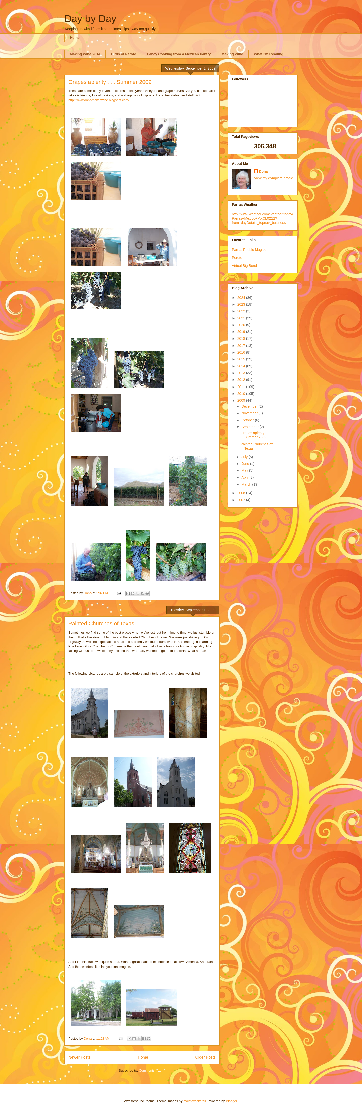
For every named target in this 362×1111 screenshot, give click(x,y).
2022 (241, 311)
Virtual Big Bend (244, 266)
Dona (263, 171)
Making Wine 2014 (85, 54)
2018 (241, 338)
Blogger (231, 1101)
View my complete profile (273, 178)
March (246, 484)
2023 (241, 304)
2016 (241, 352)
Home (75, 38)
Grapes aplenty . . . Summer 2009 (109, 82)
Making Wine (232, 54)
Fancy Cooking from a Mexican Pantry (179, 54)
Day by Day (90, 18)
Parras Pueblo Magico (249, 250)
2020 (241, 325)
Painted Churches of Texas (101, 623)
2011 (241, 387)
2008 (241, 493)
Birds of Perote (123, 54)
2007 (241, 500)
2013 (241, 373)
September (250, 427)
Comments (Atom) (152, 1070)
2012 (241, 380)
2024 (241, 298)
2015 (241, 359)
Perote (237, 258)
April (245, 477)
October (248, 420)
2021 (241, 318)
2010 (241, 394)
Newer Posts (79, 1057)
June (245, 464)
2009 (241, 400)
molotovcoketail (194, 1101)
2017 (241, 346)
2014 (241, 366)
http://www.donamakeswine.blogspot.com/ (98, 100)
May (245, 470)
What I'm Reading (268, 54)
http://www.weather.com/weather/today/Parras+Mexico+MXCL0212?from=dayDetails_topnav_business (262, 218)
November (249, 413)
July (245, 457)
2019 (241, 332)
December (249, 406)
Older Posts (205, 1057)
